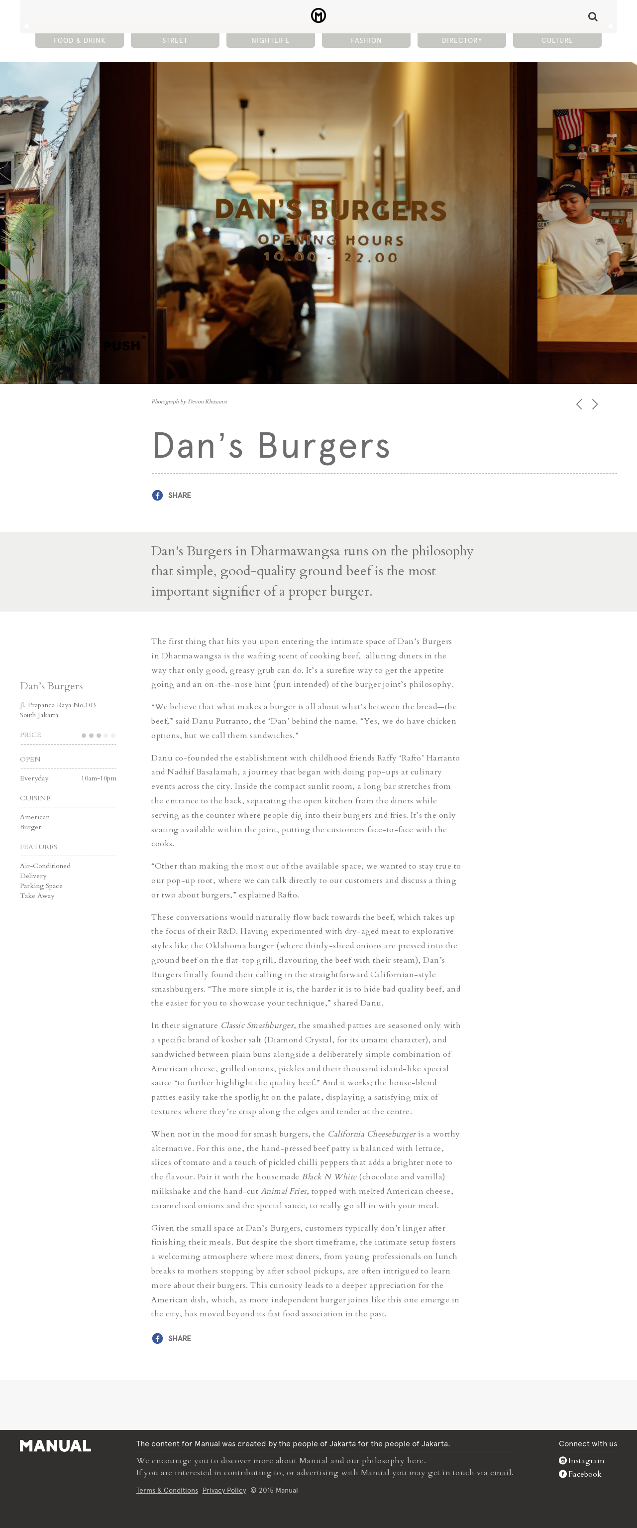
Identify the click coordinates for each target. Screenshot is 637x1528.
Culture (557, 40)
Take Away (37, 895)
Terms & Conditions (167, 1490)
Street (175, 40)
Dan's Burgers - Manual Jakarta (319, 15)
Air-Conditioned (45, 866)
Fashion (366, 40)
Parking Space (41, 886)
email (501, 1472)
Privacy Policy (224, 1490)
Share (179, 495)
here (415, 1460)
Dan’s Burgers (51, 686)
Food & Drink (79, 40)
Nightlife (270, 40)
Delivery (33, 876)
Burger (30, 827)
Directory (462, 40)
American (35, 817)
